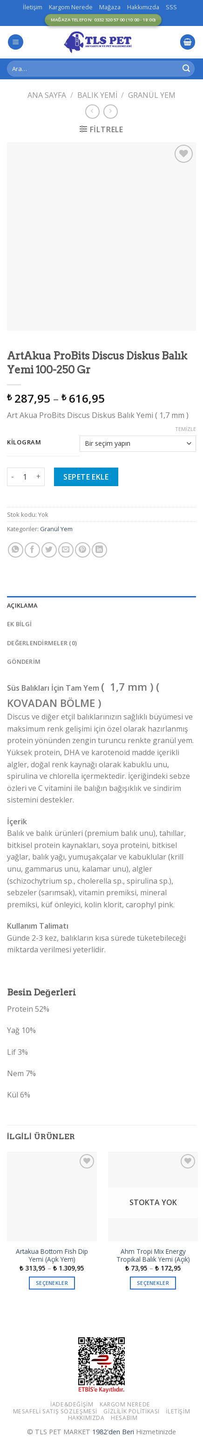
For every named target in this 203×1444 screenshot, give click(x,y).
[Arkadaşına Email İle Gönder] (66, 550)
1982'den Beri (113, 1431)
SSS (171, 7)
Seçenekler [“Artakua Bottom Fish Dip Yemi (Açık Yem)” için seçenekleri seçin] (52, 1282)
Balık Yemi (97, 95)
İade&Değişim (71, 1404)
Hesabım (124, 1418)
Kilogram (24, 442)
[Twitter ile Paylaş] (49, 550)
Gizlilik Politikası (131, 1411)
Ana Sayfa (46, 95)
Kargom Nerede (71, 7)
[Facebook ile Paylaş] (32, 550)
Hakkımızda (143, 7)
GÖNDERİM (24, 661)
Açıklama (22, 605)
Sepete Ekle (85, 477)
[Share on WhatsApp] (15, 550)
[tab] (101, 605)
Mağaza (110, 7)
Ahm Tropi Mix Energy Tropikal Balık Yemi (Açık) (153, 1255)
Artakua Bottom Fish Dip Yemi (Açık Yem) (52, 1255)
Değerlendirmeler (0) (42, 643)
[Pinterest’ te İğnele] (82, 550)
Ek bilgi (19, 624)
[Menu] (15, 42)
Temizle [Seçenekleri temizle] (185, 429)
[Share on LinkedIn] (99, 550)
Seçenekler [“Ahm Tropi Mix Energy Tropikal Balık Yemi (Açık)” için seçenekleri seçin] (153, 1282)
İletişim (32, 7)
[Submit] (186, 69)
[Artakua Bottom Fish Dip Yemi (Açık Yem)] (52, 1196)
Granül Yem (152, 95)
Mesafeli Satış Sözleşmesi (55, 1411)
